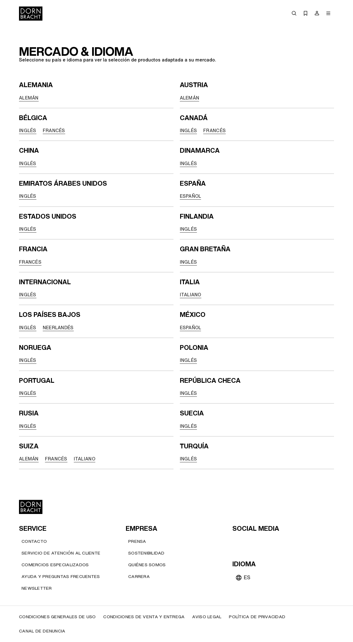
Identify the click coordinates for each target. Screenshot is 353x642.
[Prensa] (137, 541)
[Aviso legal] (206, 617)
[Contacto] (34, 541)
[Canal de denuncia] (42, 631)
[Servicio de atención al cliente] (61, 553)
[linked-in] (284, 542)
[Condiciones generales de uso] (57, 617)
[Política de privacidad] (257, 617)
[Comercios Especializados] (55, 565)
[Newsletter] (37, 588)
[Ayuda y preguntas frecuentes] (61, 576)
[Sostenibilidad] (146, 553)
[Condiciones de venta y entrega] (144, 617)
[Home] (30, 13)
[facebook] (272, 542)
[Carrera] (139, 576)
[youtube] (238, 542)
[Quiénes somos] (147, 565)
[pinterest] (261, 542)
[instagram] (249, 542)
